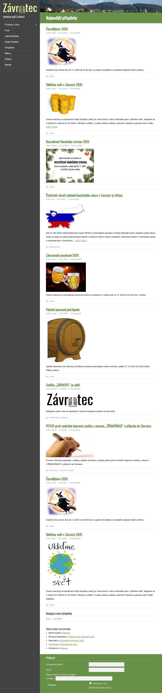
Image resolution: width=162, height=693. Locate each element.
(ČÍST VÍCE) (51, 127)
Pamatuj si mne (100, 683)
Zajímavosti (54, 247)
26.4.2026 (62, 33)
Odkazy (8, 53)
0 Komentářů (74, 33)
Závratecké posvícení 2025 (62, 255)
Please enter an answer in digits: (61, 674)
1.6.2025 (63, 389)
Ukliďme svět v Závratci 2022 (81, 637)
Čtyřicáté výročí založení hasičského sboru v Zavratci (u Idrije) (84, 195)
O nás (7, 30)
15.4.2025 (62, 483)
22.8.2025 (63, 259)
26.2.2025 (62, 538)
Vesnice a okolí (67, 470)
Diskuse (8, 58)
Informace (54, 417)
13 (55, 619)
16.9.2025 (61, 199)
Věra (54, 33)
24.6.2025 (63, 314)
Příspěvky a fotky (12, 24)
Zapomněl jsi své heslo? (100, 687)
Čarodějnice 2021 (69, 644)
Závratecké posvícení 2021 (71, 640)
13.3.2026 (62, 89)
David (54, 146)
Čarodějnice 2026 (57, 28)
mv (53, 199)
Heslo (48, 670)
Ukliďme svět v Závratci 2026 (64, 84)
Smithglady (54, 644)
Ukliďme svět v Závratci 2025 (64, 534)
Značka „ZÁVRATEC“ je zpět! (63, 384)
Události (63, 417)
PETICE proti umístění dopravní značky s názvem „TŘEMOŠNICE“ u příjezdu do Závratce (98, 425)
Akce (51, 76)
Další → (60, 619)
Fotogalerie (9, 47)
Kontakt (8, 64)
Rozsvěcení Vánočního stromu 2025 (67, 141)
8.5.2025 (63, 430)
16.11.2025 (64, 146)
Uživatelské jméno (54, 664)
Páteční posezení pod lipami (62, 309)
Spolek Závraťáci (12, 41)
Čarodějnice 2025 (57, 478)
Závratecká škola (12, 36)
